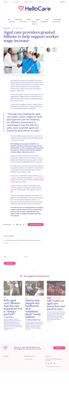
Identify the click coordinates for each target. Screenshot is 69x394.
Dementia (33, 21)
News (9, 19)
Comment (6, 243)
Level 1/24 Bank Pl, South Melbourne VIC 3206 (54, 359)
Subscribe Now (59, 347)
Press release (18, 19)
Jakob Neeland (9, 317)
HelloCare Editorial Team (34, 319)
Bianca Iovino (54, 48)
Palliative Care (56, 21)
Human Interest (57, 19)
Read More (6, 329)
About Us (6, 2)
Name (5, 256)
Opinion (47, 19)
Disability (37, 19)
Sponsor (29, 19)
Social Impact (16, 2)
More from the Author (35, 224)
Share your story (28, 2)
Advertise (40, 2)
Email (25, 256)
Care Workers (44, 21)
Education (34, 24)
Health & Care (23, 21)
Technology (12, 21)
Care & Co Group (28, 359)
